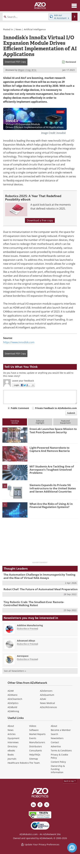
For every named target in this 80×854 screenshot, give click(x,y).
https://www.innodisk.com (18, 342)
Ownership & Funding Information (58, 769)
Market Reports (37, 734)
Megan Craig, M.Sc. (27, 69)
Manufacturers (37, 742)
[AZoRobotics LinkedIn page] (33, 804)
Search (54, 734)
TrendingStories (14, 421)
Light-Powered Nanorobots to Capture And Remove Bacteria (50, 449)
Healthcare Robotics (18, 762)
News (18, 29)
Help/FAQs (34, 754)
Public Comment (20, 408)
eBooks (11, 750)
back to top (70, 781)
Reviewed (71, 61)
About (11, 725)
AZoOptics (13, 703)
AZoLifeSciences (48, 707)
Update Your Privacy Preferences (40, 844)
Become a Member (61, 730)
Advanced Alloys (26, 640)
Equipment (13, 738)
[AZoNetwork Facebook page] (40, 804)
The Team (34, 762)
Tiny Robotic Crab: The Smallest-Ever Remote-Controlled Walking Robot (33, 603)
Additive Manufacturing (30, 625)
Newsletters (57, 738)
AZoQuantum (47, 694)
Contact (55, 742)
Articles (12, 734)
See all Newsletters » (15, 670)
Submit (71, 412)
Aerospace (22, 655)
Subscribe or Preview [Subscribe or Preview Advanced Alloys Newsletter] (27, 643)
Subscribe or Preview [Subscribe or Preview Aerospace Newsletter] (27, 659)
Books (11, 754)
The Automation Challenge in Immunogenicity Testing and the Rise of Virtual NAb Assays (39, 576)
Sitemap (33, 758)
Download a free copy (40, 220)
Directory (12, 746)
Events (32, 738)
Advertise (56, 746)
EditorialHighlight (40, 421)
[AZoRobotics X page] (46, 804)
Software (34, 730)
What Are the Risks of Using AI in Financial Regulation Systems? (51, 505)
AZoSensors (46, 690)
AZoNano (12, 694)
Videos (32, 725)
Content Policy (58, 761)
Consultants (35, 750)
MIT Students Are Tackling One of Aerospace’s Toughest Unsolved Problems (52, 470)
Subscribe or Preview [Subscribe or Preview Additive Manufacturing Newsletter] (27, 628)
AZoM (11, 690)
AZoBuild (12, 707)
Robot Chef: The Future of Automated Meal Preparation (40, 589)
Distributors (35, 746)
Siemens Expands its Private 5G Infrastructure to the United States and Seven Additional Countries (53, 488)
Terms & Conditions (61, 750)
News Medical (47, 703)
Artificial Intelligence (35, 29)
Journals (12, 758)
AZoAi (43, 698)
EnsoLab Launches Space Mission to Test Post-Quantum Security (53, 430)
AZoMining (13, 711)
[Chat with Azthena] (72, 847)
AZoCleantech (15, 698)
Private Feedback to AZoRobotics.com (56, 408)
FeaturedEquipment (65, 421)
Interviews (13, 742)
